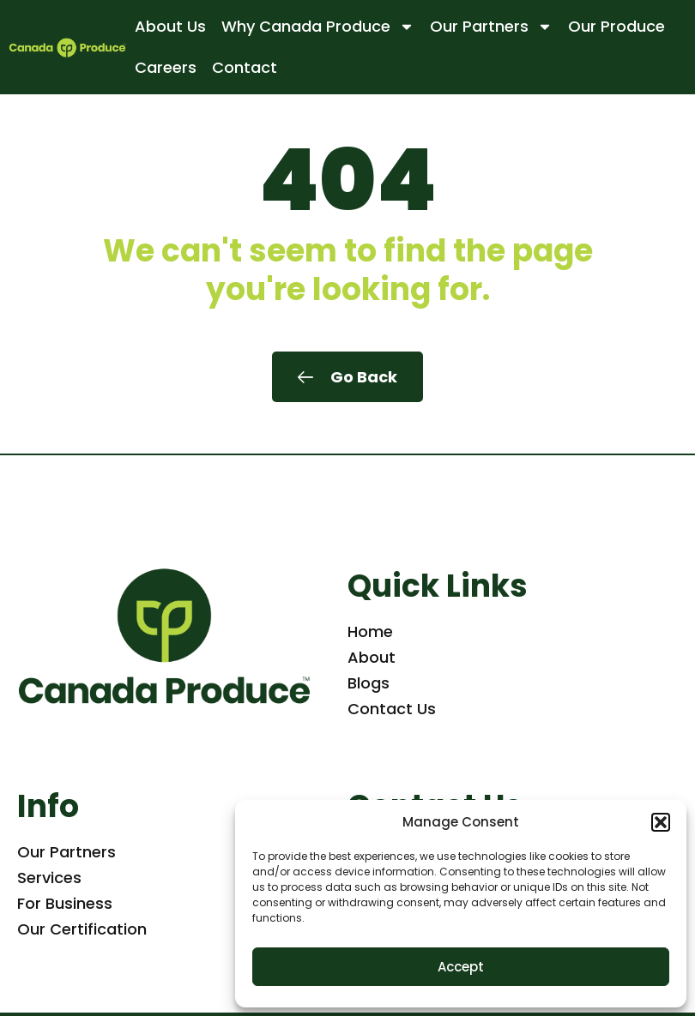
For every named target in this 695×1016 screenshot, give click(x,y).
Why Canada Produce (317, 26)
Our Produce (616, 26)
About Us (170, 26)
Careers (165, 67)
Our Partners (491, 26)
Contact (244, 67)
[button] (660, 822)
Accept (461, 967)
